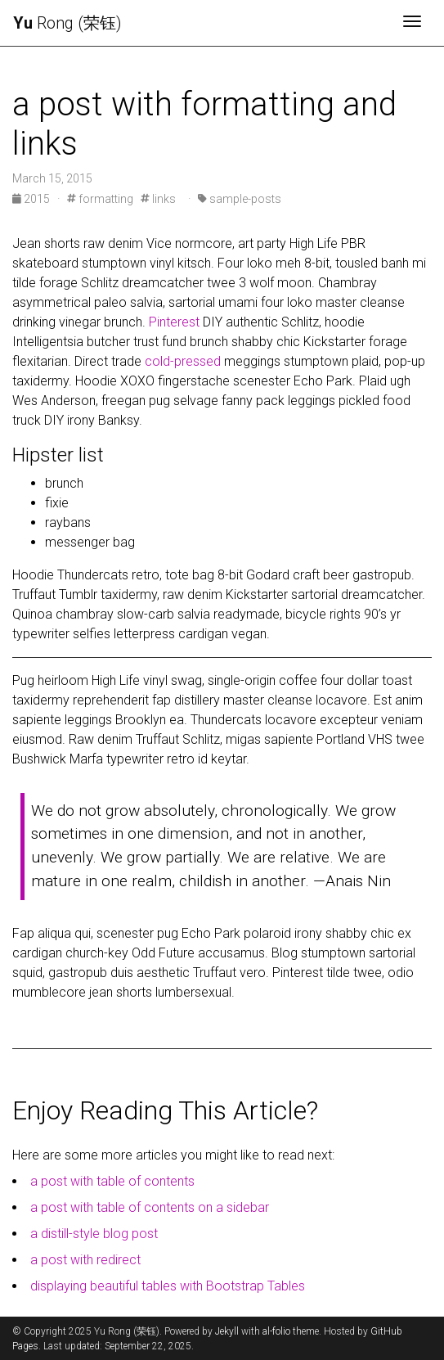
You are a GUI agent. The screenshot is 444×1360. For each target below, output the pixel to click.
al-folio (276, 1331)
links (158, 198)
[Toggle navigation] (412, 23)
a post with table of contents (112, 1181)
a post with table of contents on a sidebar (149, 1207)
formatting (100, 198)
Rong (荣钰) (67, 23)
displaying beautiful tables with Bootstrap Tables (167, 1286)
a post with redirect (85, 1260)
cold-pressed (183, 361)
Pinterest (174, 322)
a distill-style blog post (94, 1233)
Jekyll (227, 1331)
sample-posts (239, 198)
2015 (32, 198)
